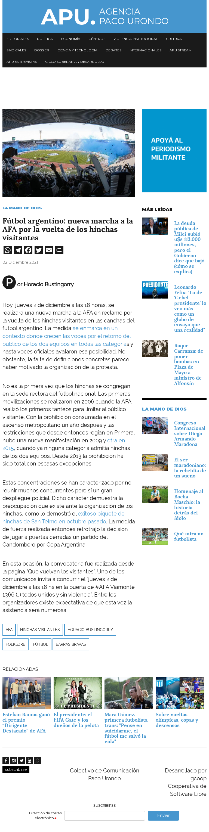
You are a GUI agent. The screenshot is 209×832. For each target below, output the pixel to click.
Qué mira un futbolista (189, 536)
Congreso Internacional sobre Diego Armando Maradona (189, 433)
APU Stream (181, 50)
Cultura (174, 39)
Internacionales (145, 50)
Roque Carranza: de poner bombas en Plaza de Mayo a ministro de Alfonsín (188, 364)
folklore (15, 644)
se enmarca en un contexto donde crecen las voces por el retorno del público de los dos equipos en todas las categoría (66, 336)
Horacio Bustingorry (90, 630)
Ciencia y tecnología (77, 50)
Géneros (96, 39)
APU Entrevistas (22, 62)
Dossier (41, 50)
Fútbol (40, 644)
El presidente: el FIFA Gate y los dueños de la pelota (76, 719)
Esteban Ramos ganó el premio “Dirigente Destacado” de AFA (26, 722)
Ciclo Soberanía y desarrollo (74, 62)
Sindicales (16, 50)
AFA (9, 630)
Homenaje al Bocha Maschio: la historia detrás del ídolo (188, 504)
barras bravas (71, 644)
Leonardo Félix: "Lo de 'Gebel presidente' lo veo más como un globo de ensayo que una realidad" (190, 308)
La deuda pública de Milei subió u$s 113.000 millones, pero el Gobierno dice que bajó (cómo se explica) (189, 247)
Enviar (163, 815)
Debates (113, 50)
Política (45, 39)
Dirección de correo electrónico (45, 815)
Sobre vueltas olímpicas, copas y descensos (177, 719)
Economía (70, 39)
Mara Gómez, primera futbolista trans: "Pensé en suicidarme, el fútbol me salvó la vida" (125, 727)
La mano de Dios (22, 208)
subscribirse (16, 769)
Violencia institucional (135, 39)
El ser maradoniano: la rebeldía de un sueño (190, 468)
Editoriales (18, 39)
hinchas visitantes (40, 630)
